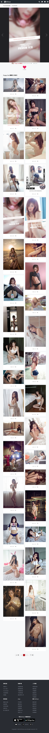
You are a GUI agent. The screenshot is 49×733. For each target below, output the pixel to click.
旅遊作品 (5, 708)
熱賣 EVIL (20, 712)
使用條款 (34, 710)
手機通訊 (34, 690)
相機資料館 (20, 686)
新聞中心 (5, 686)
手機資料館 (20, 690)
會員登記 (34, 708)
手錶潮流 (34, 697)
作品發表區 (5, 692)
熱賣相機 (20, 706)
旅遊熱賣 (5, 704)
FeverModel (5, 690)
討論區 (4, 694)
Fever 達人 (5, 688)
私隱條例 (34, 712)
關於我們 (34, 702)
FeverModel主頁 (6, 5)
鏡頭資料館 (20, 688)
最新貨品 (20, 704)
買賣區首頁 (35, 686)
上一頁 (17, 655)
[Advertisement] (24, 666)
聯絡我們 (34, 704)
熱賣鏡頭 (20, 708)
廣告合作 (34, 706)
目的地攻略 (5, 706)
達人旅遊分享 (6, 710)
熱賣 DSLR (20, 710)
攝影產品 (34, 688)
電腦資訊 (34, 692)
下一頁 (31, 655)
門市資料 (20, 702)
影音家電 (34, 694)
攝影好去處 (5, 702)
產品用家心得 (21, 694)
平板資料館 (20, 692)
